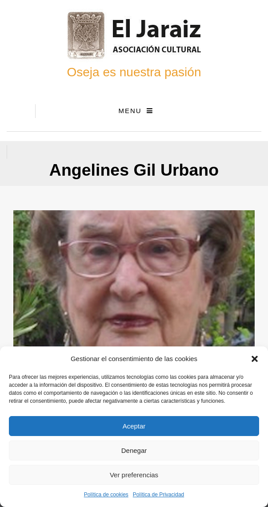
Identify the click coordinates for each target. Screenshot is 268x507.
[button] (254, 358)
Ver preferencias (134, 475)
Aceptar (134, 426)
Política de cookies (106, 494)
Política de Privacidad (158, 494)
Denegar (134, 450)
